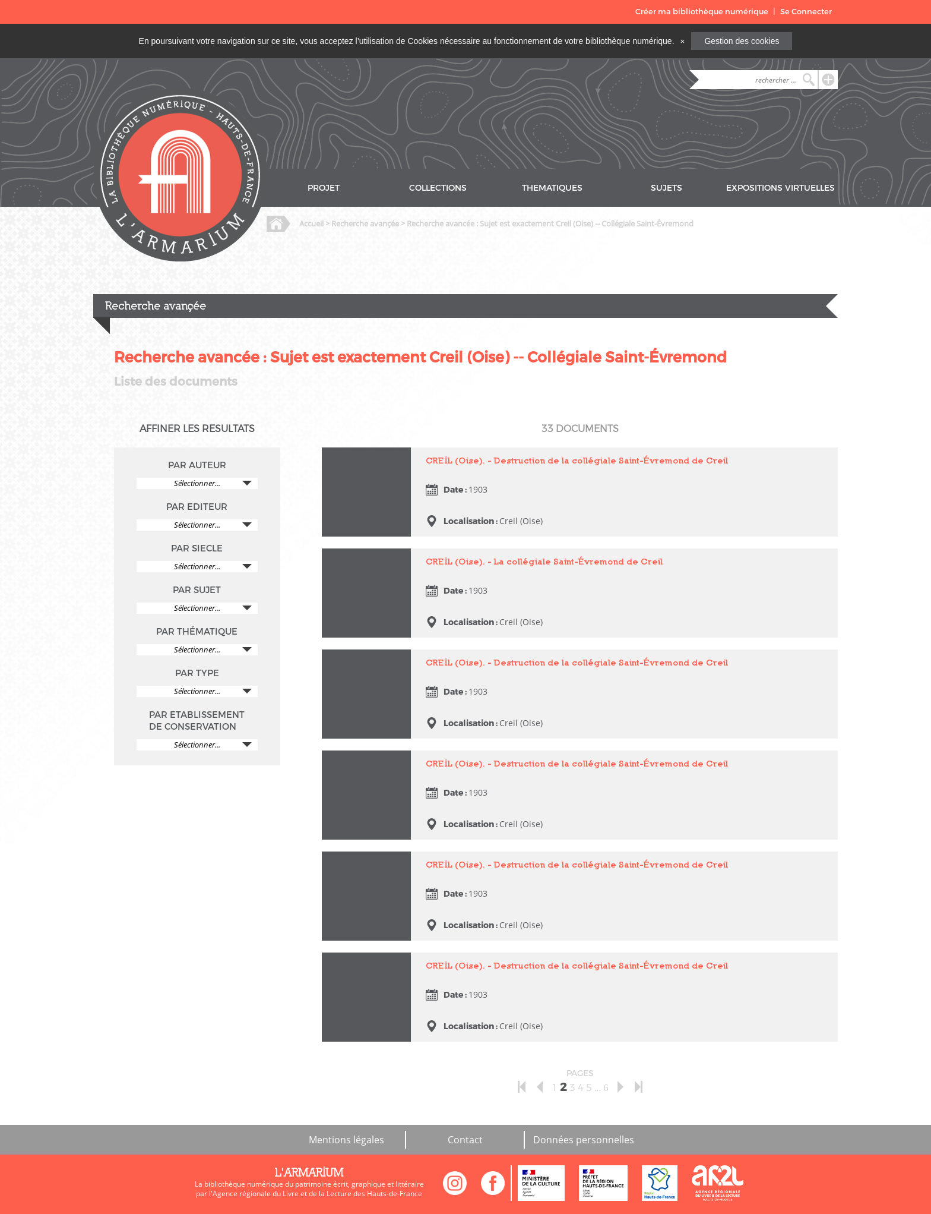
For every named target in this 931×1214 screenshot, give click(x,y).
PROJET (324, 188)
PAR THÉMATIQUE (197, 632)
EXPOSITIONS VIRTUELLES (780, 188)
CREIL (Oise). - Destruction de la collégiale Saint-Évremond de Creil (577, 460)
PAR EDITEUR (196, 507)
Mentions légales (346, 1139)
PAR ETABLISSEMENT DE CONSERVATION (197, 721)
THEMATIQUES (552, 188)
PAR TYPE (197, 673)
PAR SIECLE (197, 548)
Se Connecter (806, 12)
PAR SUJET (197, 590)
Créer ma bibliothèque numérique (701, 12)
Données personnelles (583, 1139)
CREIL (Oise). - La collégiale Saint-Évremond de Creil (544, 561)
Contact (465, 1139)
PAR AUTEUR (197, 465)
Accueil (311, 223)
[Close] (682, 41)
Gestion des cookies (741, 41)
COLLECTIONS (438, 188)
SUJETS (666, 188)
